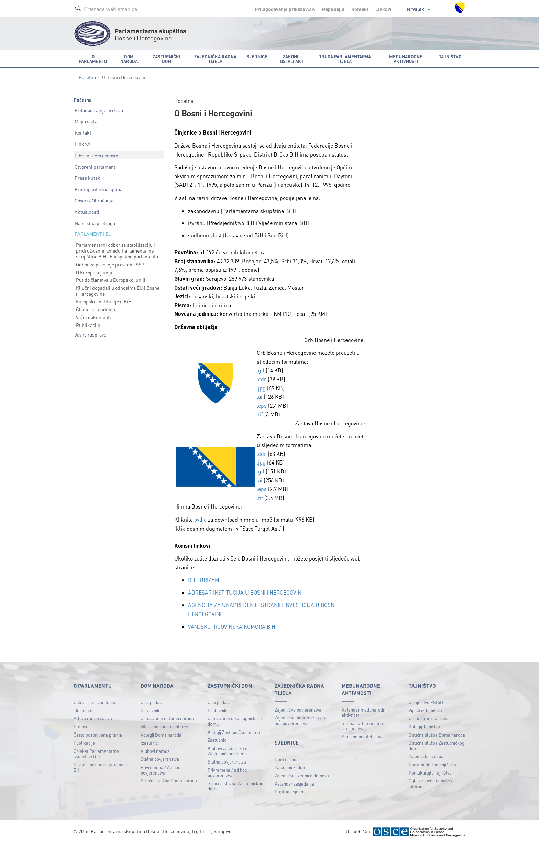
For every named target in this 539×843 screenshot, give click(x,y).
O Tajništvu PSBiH (426, 701)
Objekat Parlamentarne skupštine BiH (96, 752)
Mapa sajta (333, 9)
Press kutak (87, 177)
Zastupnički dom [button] (166, 59)
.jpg (261, 388)
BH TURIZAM (204, 580)
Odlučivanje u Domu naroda (167, 718)
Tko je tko (83, 709)
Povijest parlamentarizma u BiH (100, 766)
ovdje (200, 519)
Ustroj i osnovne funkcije (97, 701)
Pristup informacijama (98, 189)
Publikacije (88, 325)
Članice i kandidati (96, 309)
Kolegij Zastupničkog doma (234, 731)
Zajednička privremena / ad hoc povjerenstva (301, 719)
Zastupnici (217, 739)
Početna (87, 77)
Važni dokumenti (93, 317)
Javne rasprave (90, 334)
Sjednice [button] (256, 57)
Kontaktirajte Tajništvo (430, 772)
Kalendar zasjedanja (294, 783)
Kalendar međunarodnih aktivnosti (365, 711)
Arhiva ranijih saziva (93, 718)
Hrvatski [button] (418, 9)
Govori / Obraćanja (94, 200)
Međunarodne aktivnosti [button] (405, 59)
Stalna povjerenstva (160, 758)
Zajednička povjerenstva (298, 709)
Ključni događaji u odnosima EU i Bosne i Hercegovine (118, 291)
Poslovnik (150, 709)
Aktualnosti (87, 212)
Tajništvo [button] (450, 57)
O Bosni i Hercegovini (97, 155)
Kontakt (359, 9)
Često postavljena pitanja (98, 734)
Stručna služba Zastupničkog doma (235, 785)
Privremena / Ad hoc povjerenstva (160, 769)
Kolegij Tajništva (424, 725)
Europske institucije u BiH (104, 301)
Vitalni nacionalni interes (164, 725)
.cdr (261, 379)
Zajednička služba (426, 755)
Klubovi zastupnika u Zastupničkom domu (228, 750)
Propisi (80, 725)
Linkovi (383, 9)
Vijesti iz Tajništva (425, 709)
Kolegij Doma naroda (161, 734)
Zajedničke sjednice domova (302, 774)
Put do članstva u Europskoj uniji (110, 280)
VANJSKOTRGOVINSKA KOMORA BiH (232, 625)
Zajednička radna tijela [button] (215, 59)
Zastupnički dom (290, 766)
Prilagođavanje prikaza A (285, 9)
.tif (260, 414)
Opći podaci (152, 701)
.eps (262, 405)
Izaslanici (150, 742)
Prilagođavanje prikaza (99, 110)
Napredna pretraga (95, 223)
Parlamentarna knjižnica (432, 763)
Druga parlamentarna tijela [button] (344, 59)
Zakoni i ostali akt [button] (292, 59)
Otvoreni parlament (95, 166)
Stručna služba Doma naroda (169, 779)
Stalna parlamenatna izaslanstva (362, 724)
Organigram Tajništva (429, 718)
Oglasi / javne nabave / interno (431, 782)
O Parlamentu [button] (93, 59)
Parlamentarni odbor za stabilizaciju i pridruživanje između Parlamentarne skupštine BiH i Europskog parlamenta (117, 250)
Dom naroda (287, 758)
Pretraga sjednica (292, 790)
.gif (260, 370)
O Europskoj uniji (94, 272)
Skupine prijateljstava (363, 735)
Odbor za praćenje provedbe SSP (110, 264)
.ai (259, 396)
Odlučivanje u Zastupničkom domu (235, 720)
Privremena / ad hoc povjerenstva (227, 771)
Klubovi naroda (155, 750)
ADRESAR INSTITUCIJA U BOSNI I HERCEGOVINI (248, 592)
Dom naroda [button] (129, 59)
